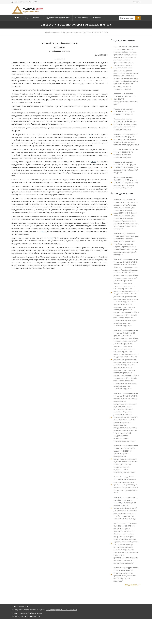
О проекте (97, 18)
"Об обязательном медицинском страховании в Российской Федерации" (125, 124)
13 (60, 170)
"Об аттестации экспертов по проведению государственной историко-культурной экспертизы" (126, 574)
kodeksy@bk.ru (36, 613)
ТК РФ (16, 18)
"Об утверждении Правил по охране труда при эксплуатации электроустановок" (126, 139)
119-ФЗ (93, 162)
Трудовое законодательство (58, 18)
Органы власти (81, 18)
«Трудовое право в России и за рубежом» (61, 610)
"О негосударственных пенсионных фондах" (126, 99)
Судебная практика (32, 18)
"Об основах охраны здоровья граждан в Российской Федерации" (126, 167)
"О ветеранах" (124, 111)
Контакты (137, 2)
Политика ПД (35, 616)
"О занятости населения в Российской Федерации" (126, 153)
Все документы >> (133, 585)
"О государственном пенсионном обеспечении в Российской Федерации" (126, 182)
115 (42, 231)
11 (92, 135)
